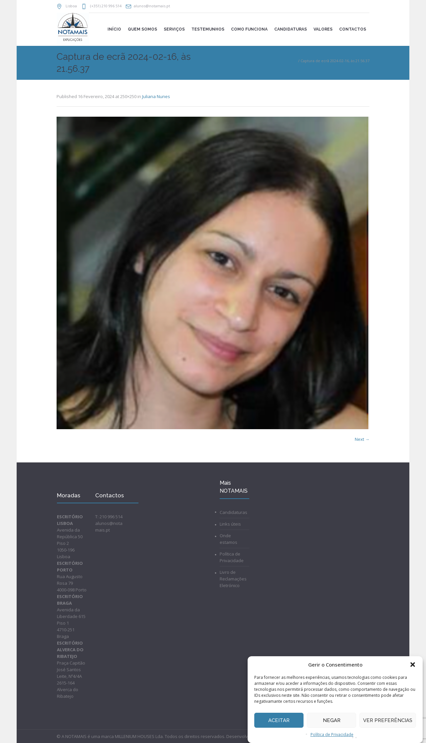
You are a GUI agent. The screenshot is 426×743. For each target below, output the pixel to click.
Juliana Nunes (156, 96)
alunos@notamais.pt (152, 5)
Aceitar (279, 720)
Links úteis (230, 524)
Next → (362, 439)
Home (291, 60)
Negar (331, 720)
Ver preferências (387, 720)
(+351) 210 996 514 (105, 5)
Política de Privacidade (332, 734)
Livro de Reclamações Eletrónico (233, 578)
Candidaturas (233, 512)
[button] (412, 664)
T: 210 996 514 (108, 517)
